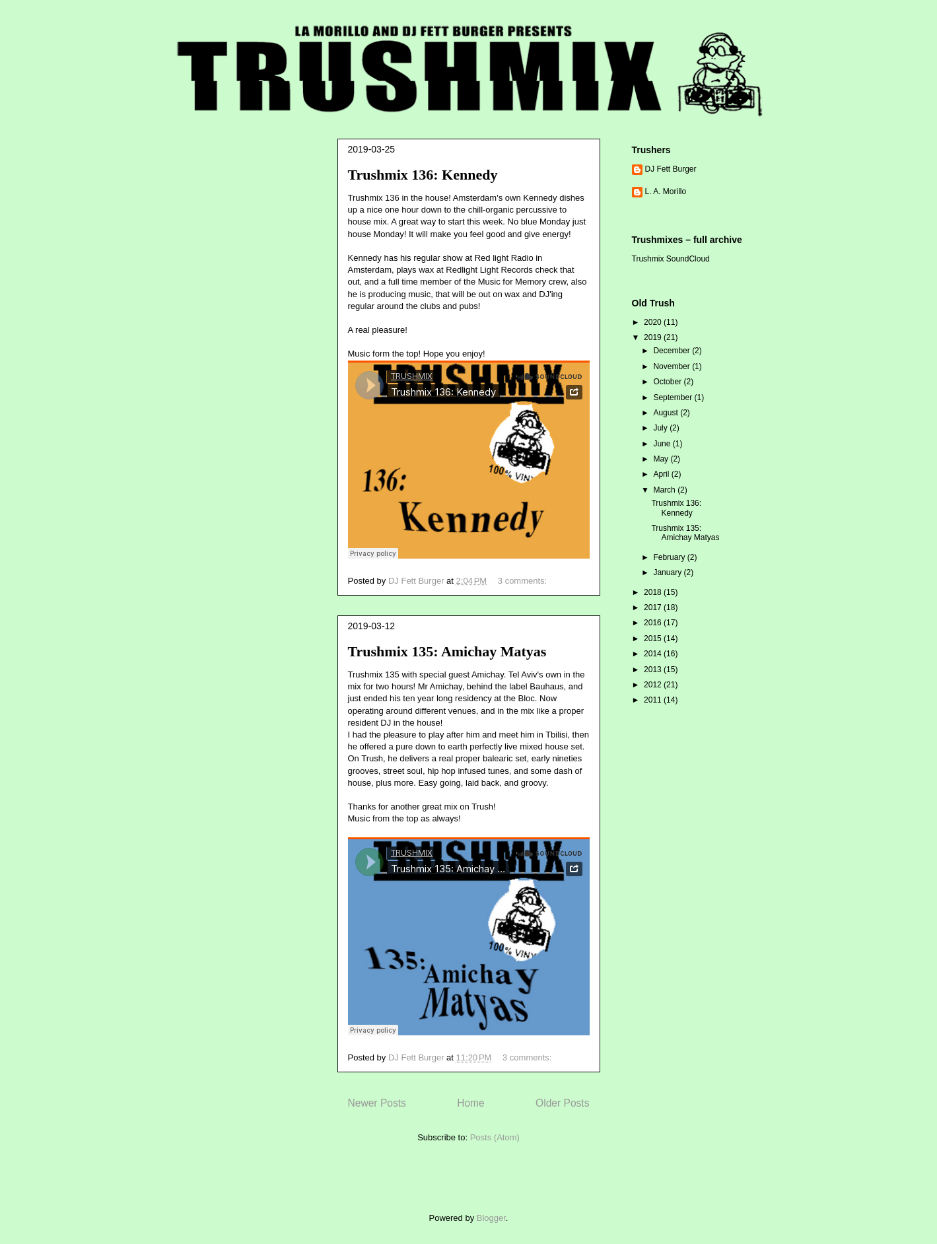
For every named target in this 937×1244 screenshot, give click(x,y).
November (672, 366)
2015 (654, 638)
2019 (654, 337)
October (668, 381)
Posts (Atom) (495, 1137)
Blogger (491, 1218)
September (673, 397)
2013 (654, 669)
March (665, 490)
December (672, 350)
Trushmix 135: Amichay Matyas (447, 651)
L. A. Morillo (666, 191)
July (661, 427)
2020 (654, 322)
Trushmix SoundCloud (671, 258)
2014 (654, 653)
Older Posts (562, 1103)
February (670, 557)
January (668, 572)
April (662, 474)
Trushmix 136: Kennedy (423, 174)
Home (471, 1103)
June (662, 443)
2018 (654, 592)
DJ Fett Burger (671, 169)
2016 (654, 622)
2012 (654, 684)
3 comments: (523, 581)
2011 (654, 700)
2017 (654, 607)
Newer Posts (377, 1103)
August (666, 412)
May (661, 459)
